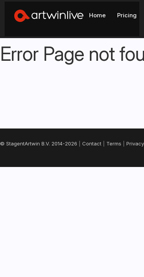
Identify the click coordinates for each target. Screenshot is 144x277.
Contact (17, 167)
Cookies (90, 167)
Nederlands (71, 203)
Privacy (64, 167)
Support (72, 175)
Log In (113, 12)
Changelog (120, 167)
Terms (41, 167)
